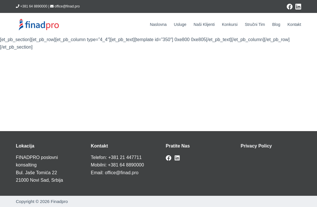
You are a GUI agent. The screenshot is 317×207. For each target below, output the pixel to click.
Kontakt (294, 24)
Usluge (180, 24)
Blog (276, 24)
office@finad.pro (121, 172)
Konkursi (229, 24)
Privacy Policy (256, 145)
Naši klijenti (204, 24)
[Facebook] (290, 6)
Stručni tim (255, 24)
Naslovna (158, 24)
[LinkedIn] (298, 6)
